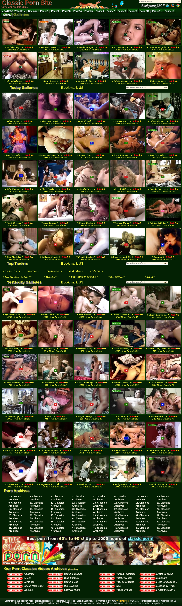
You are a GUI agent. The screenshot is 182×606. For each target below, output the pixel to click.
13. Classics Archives (100, 504)
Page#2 (55, 11)
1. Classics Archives (15, 498)
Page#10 (144, 11)
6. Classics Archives (120, 498)
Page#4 (77, 11)
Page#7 (110, 11)
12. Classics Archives (79, 504)
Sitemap (32, 11)
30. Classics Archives (121, 517)
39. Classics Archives (142, 523)
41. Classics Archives (15, 529)
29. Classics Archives (100, 517)
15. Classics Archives (142, 504)
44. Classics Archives (79, 529)
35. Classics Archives (57, 523)
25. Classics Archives (15, 517)
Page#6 (99, 11)
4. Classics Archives (78, 498)
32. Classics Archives (163, 517)
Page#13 (6, 14)
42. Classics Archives (36, 529)
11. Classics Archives (57, 504)
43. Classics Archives (57, 529)
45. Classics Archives (100, 529)
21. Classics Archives (100, 510)
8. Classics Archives (163, 498)
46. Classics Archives (121, 529)
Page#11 (157, 11)
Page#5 (88, 11)
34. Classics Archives (36, 523)
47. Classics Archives (142, 529)
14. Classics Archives (121, 504)
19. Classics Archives (57, 510)
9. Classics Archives (15, 504)
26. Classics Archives (36, 517)
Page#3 (66, 11)
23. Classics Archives (142, 510)
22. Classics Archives (121, 510)
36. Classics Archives (79, 523)
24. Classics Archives (163, 510)
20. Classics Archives (79, 510)
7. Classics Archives (141, 498)
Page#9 (133, 11)
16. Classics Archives (163, 504)
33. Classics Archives (15, 523)
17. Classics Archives (15, 510)
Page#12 (169, 11)
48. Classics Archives (163, 529)
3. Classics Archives (57, 498)
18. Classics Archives (36, 510)
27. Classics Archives (57, 517)
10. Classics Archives (36, 504)
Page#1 (44, 11)
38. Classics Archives (121, 523)
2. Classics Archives (36, 498)
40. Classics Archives (163, 523)
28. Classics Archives (79, 517)
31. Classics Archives (142, 517)
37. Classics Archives (100, 523)
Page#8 (122, 11)
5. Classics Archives (99, 498)
